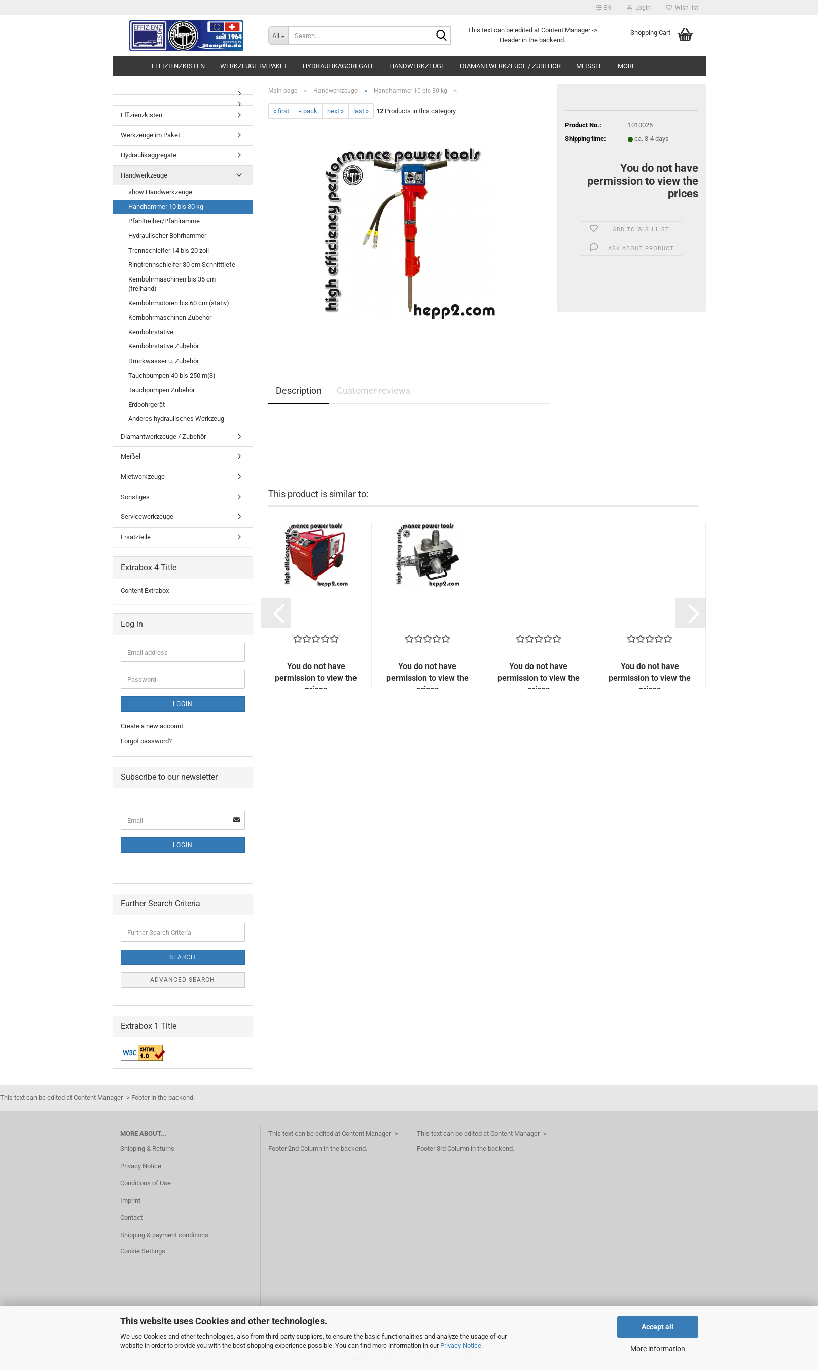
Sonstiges (135, 497)
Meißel (589, 66)
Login (183, 704)
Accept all (657, 1327)
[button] (603, 7)
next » (335, 111)
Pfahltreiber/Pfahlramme (164, 221)
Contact (131, 1217)
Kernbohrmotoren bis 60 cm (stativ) (178, 303)
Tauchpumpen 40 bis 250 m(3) (172, 375)
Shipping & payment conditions (164, 1235)
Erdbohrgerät (146, 404)
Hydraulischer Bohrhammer (167, 235)
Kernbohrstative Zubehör (163, 346)
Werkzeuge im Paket (254, 66)
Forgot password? (146, 741)
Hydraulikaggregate (338, 66)
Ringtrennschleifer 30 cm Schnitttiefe (181, 264)
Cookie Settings (142, 1251)
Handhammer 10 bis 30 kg (165, 206)
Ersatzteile (136, 537)
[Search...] (278, 35)
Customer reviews (373, 390)
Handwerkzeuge (417, 66)
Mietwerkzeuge (143, 476)
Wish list (682, 7)
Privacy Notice (460, 1345)
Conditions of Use (145, 1183)
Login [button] (639, 7)
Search (182, 957)
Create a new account (152, 726)
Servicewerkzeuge (147, 516)
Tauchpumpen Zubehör (161, 390)
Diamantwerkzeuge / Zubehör (510, 66)
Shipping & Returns (147, 1148)
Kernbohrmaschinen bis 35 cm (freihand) (172, 284)
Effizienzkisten (178, 66)
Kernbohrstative (150, 332)
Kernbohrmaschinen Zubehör (169, 317)
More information (657, 1349)
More (626, 66)
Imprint (130, 1200)
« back (308, 111)
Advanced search (182, 979)
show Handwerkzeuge (160, 192)
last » (361, 111)
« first (281, 111)
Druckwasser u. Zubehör (163, 361)
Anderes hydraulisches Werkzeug (176, 419)
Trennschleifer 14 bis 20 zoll (168, 250)
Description (299, 390)
